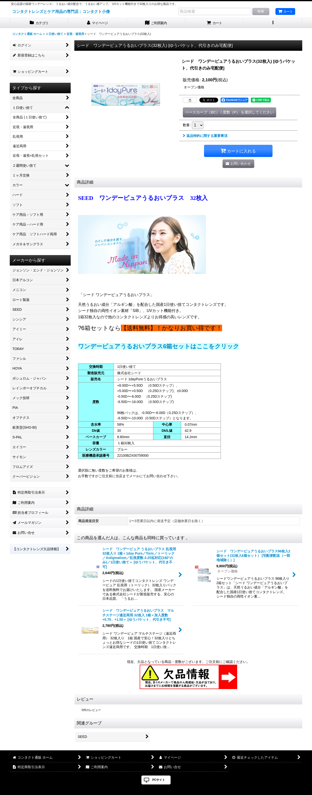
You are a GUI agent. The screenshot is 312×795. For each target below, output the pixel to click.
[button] (273, 23)
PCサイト (158, 780)
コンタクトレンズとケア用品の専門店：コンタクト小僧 (61, 11)
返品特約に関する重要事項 (205, 136)
